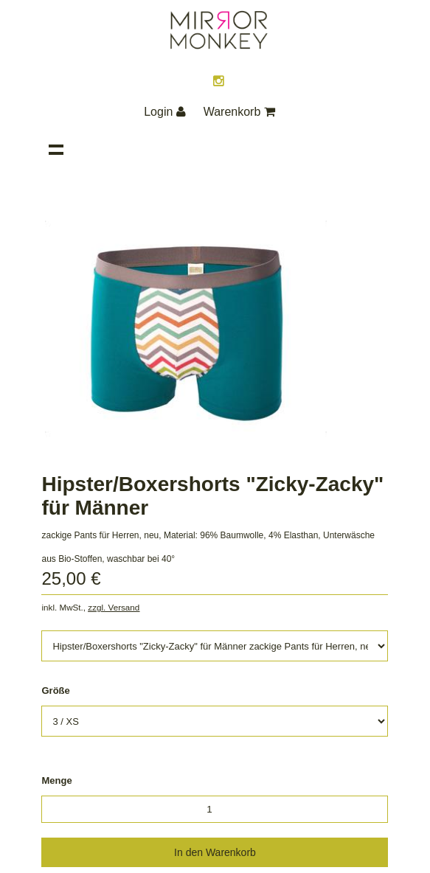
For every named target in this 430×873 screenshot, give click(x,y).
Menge (56, 780)
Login (165, 111)
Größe (55, 690)
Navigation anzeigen (56, 149)
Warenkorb (239, 111)
